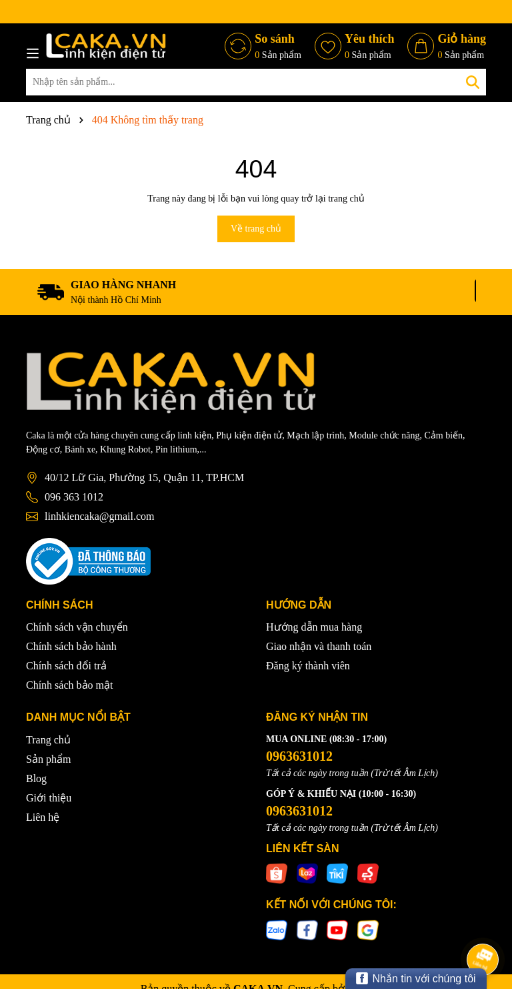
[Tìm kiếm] (473, 82)
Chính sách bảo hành (71, 646)
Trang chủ (48, 739)
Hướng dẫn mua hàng (314, 627)
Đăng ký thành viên (308, 665)
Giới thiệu (48, 797)
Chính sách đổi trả (66, 665)
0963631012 (299, 756)
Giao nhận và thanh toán (318, 646)
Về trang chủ (256, 229)
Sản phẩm (48, 759)
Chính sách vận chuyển (77, 627)
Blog (36, 778)
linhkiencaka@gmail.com (99, 516)
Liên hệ (42, 817)
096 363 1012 (74, 497)
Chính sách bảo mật (69, 685)
